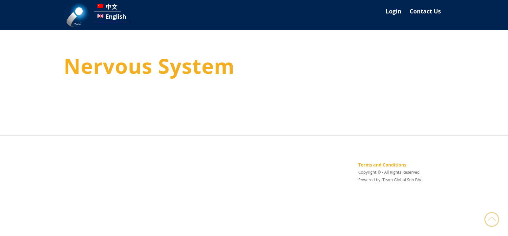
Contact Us (425, 11)
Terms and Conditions (382, 165)
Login (393, 11)
